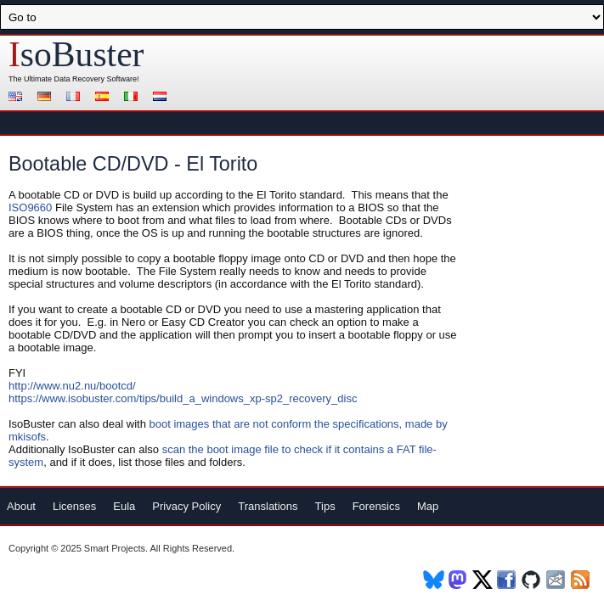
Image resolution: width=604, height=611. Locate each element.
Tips (325, 506)
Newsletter (556, 579)
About (21, 506)
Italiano (133, 98)
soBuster (76, 54)
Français (75, 98)
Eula (124, 506)
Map (427, 506)
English (17, 98)
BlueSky (433, 579)
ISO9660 (31, 207)
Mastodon (458, 579)
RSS (581, 579)
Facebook (507, 579)
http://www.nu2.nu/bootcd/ (72, 385)
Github (532, 579)
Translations (267, 506)
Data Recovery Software (96, 79)
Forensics (376, 506)
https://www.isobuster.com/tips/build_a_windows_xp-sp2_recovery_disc (182, 398)
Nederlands (162, 98)
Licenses (74, 506)
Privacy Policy (186, 506)
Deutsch (46, 98)
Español (104, 98)
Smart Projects (114, 548)
